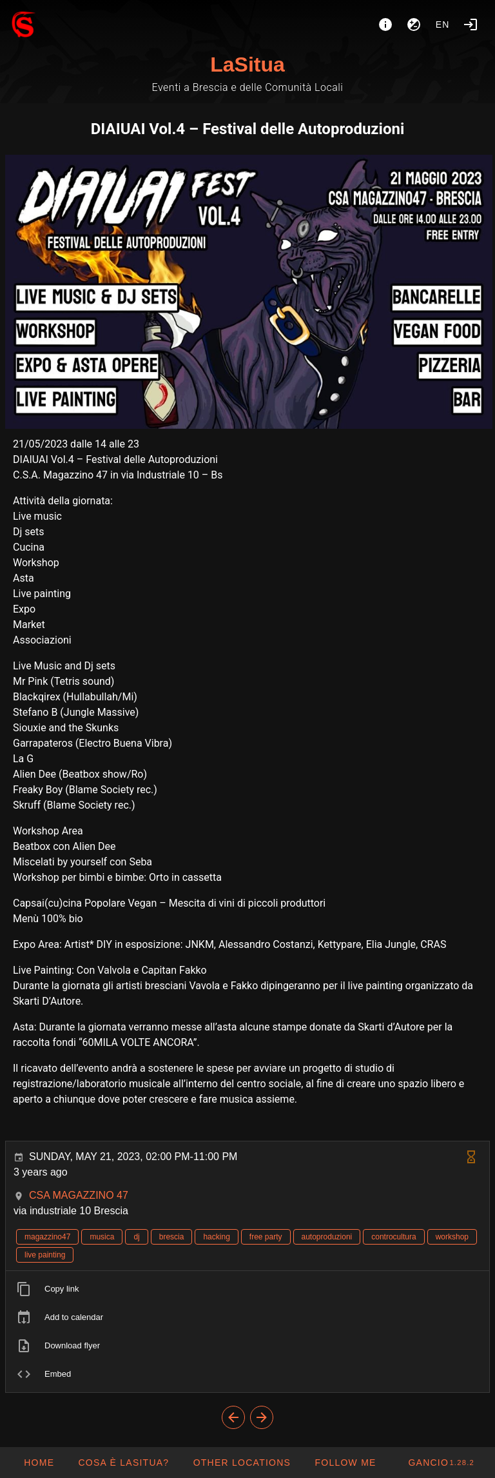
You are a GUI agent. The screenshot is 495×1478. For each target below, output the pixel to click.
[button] (241, 1462)
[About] (385, 24)
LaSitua (247, 64)
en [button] (443, 24)
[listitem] (247, 1289)
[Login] (470, 24)
